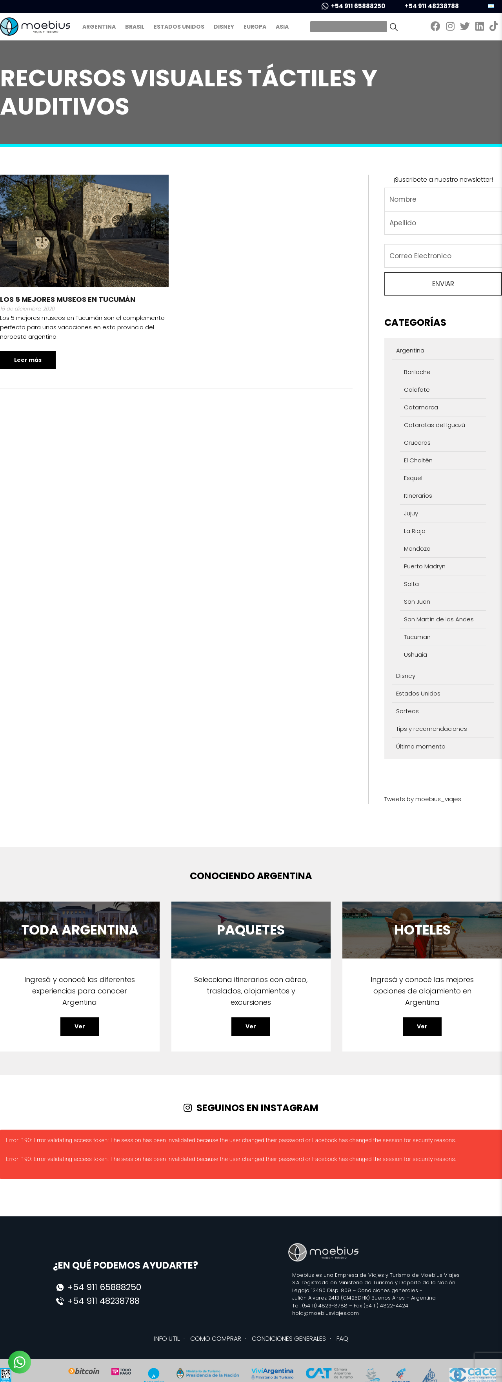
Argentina (99, 27)
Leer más (28, 360)
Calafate (417, 389)
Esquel (413, 478)
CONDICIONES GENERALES (289, 1338)
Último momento (421, 746)
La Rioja (415, 531)
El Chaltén (418, 460)
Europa (255, 27)
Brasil (134, 27)
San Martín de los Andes (439, 619)
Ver (80, 1026)
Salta (411, 584)
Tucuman (417, 637)
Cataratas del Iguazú (434, 425)
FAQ (342, 1338)
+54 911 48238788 (427, 6)
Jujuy (411, 513)
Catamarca (421, 407)
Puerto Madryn (425, 566)
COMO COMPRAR (215, 1338)
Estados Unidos (179, 27)
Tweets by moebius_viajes (422, 799)
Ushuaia (415, 654)
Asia (282, 27)
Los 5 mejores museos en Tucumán (67, 299)
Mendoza (417, 548)
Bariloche (417, 372)
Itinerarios (418, 495)
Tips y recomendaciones (431, 729)
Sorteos (407, 711)
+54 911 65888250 (353, 6)
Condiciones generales (387, 1290)
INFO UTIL (167, 1338)
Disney (224, 27)
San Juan (417, 601)
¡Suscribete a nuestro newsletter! (443, 179)
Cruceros (417, 442)
